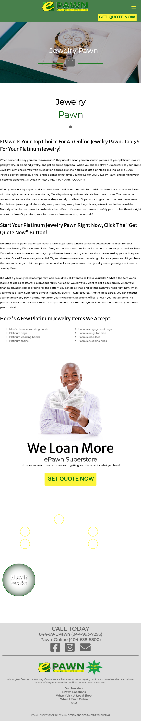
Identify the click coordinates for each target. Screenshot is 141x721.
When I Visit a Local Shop (74, 695)
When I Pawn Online (74, 699)
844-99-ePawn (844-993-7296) (70, 634)
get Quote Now (70, 479)
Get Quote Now (117, 17)
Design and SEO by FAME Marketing (89, 715)
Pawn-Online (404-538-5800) (70, 639)
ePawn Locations (74, 692)
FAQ (74, 703)
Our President (73, 688)
